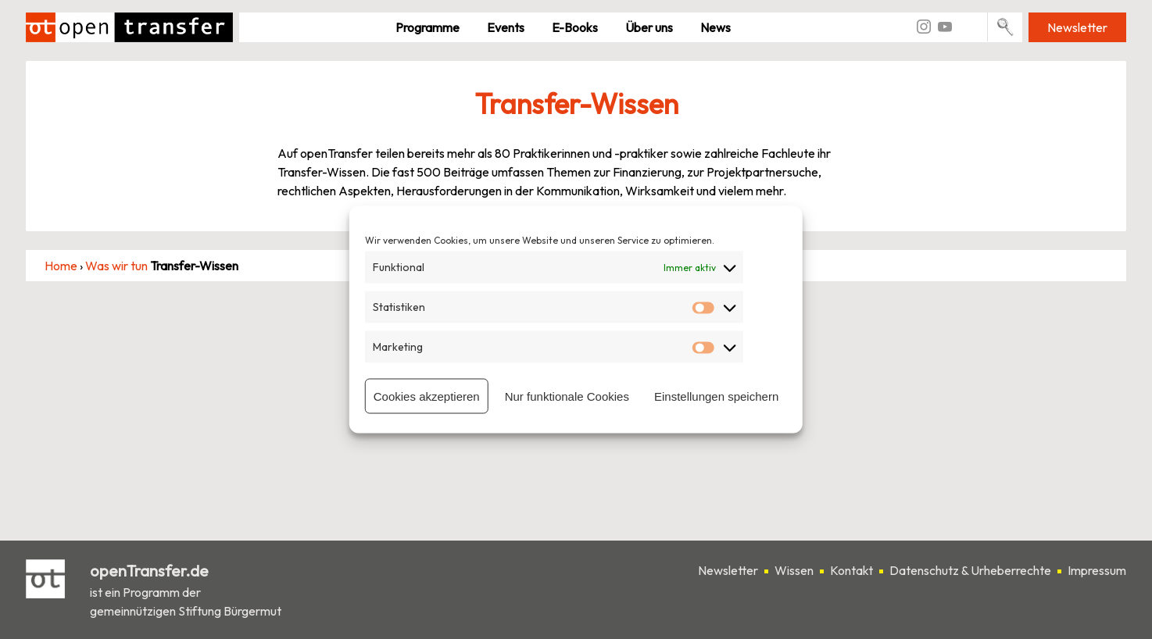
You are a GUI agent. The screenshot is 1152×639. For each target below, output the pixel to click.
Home (61, 265)
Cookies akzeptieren (427, 395)
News (715, 27)
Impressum (1097, 570)
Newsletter (1077, 27)
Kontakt (851, 570)
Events (505, 27)
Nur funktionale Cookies (567, 395)
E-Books (575, 27)
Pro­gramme (427, 27)
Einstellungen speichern (716, 395)
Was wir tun (116, 265)
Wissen (794, 570)
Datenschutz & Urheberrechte (970, 570)
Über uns (649, 27)
